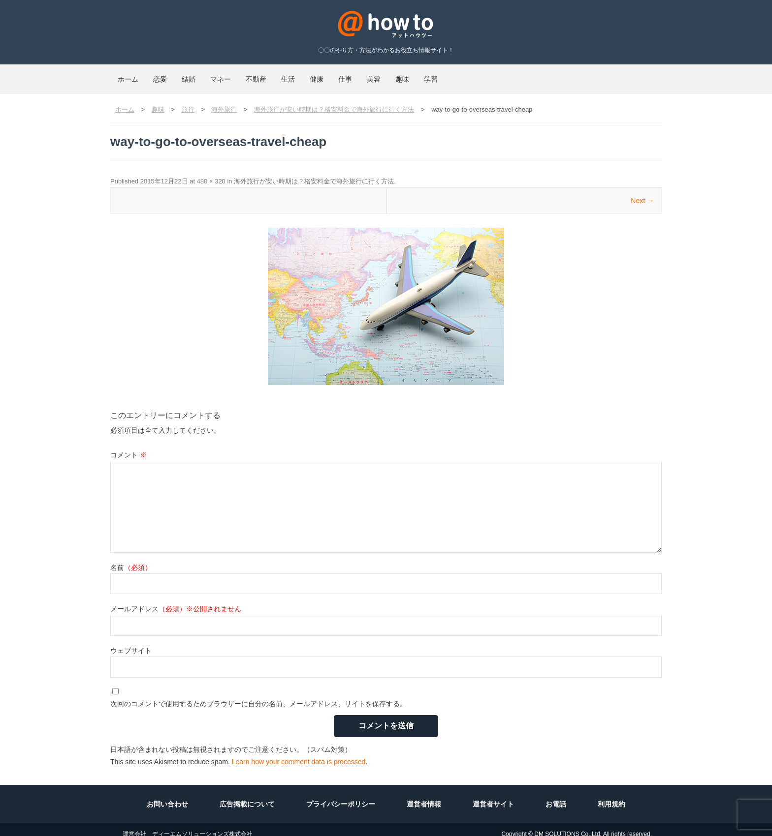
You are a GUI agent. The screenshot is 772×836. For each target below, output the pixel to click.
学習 (586, 75)
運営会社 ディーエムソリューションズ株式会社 (188, 825)
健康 (412, 75)
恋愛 (182, 75)
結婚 (225, 75)
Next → (642, 192)
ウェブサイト (131, 642)
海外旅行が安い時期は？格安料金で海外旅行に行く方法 (314, 172)
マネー (272, 75)
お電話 (556, 795)
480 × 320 (211, 172)
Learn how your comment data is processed (299, 753)
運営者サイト (493, 795)
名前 (131, 559)
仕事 (456, 75)
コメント (128, 446)
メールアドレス (175, 600)
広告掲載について (247, 795)
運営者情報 (424, 795)
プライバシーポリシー (340, 795)
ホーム (135, 75)
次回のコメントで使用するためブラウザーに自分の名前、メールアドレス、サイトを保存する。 (258, 695)
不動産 (322, 75)
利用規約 (611, 795)
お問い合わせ (167, 795)
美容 (499, 75)
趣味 (542, 75)
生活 (369, 75)
